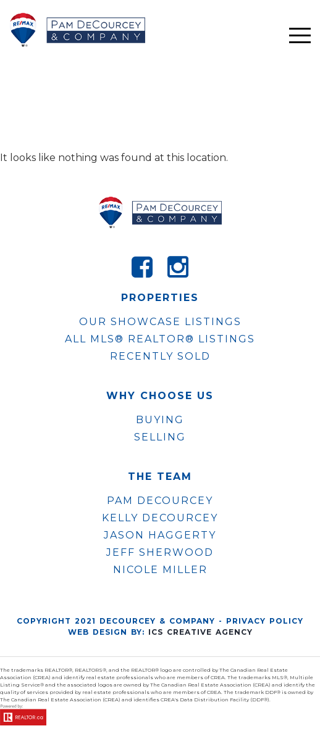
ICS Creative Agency (200, 632)
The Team (160, 477)
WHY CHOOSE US (160, 396)
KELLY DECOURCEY (160, 518)
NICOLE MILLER (160, 570)
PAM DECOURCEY (160, 501)
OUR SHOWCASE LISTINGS (160, 322)
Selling (160, 437)
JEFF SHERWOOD (160, 553)
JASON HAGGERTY (160, 535)
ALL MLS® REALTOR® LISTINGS (160, 339)
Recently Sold (160, 356)
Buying (160, 420)
